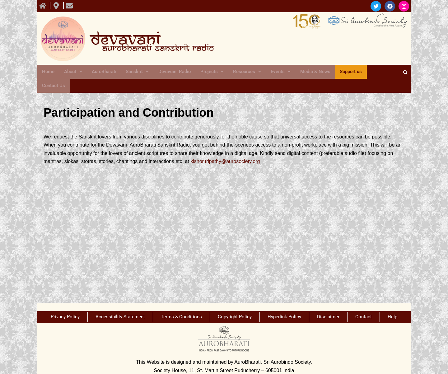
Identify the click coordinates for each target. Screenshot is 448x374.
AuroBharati (102, 72)
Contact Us (377, 72)
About (71, 72)
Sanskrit (135, 72)
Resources (243, 72)
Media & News (310, 72)
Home (47, 72)
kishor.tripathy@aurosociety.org (225, 148)
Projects (209, 72)
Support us (346, 72)
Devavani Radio (172, 72)
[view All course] (43, 5)
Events (276, 72)
